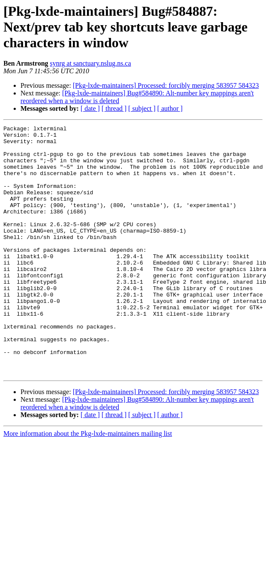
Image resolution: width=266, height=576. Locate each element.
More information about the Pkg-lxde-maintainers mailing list (87, 483)
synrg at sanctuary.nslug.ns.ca (90, 63)
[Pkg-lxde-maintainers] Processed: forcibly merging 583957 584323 (166, 85)
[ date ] (90, 108)
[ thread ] (114, 108)
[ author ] (170, 108)
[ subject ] (142, 108)
